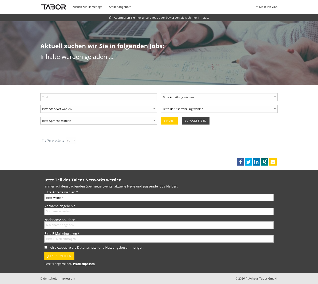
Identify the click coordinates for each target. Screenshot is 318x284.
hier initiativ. (200, 18)
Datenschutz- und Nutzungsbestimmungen (110, 247)
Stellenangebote (120, 7)
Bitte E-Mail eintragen (62, 233)
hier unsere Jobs (147, 18)
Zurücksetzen (195, 120)
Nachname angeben (61, 219)
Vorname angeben (59, 206)
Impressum (67, 278)
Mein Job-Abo (266, 7)
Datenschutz (48, 278)
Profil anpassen (84, 264)
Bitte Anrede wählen (61, 192)
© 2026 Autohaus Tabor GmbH (256, 278)
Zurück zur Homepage (87, 7)
